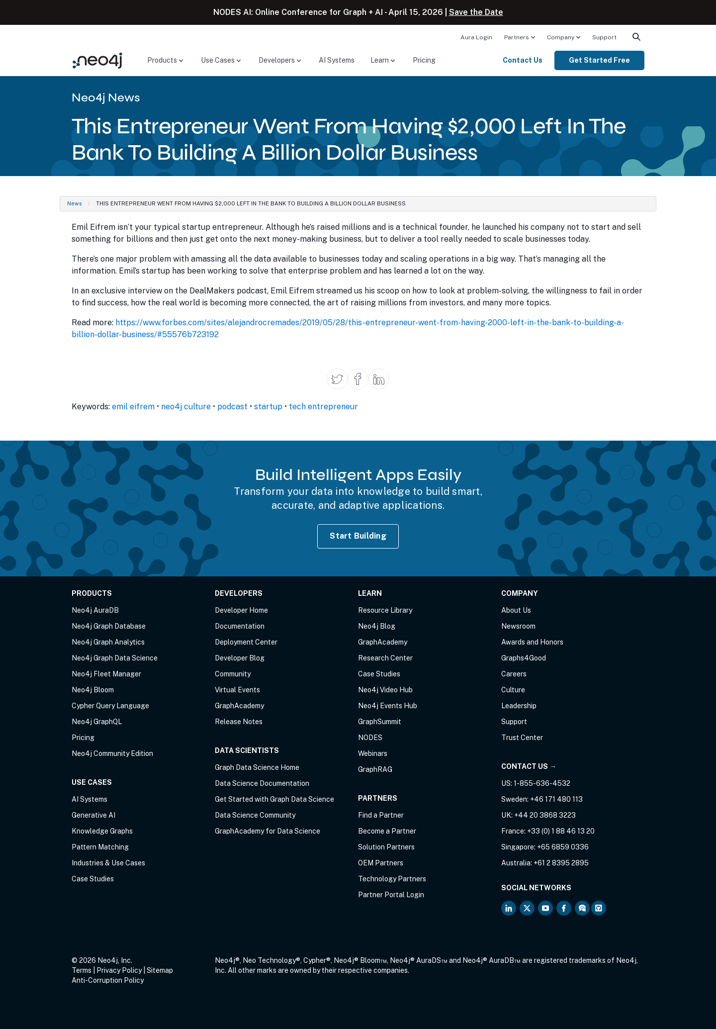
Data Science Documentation (262, 783)
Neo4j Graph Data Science (115, 658)
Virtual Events (237, 690)
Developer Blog (240, 658)
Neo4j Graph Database (109, 626)
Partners (516, 37)
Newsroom (518, 626)
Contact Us (522, 60)
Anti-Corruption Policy (108, 980)
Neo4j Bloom (93, 690)
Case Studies (93, 879)
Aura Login (476, 37)
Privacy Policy (119, 970)
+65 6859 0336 (563, 847)
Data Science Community (255, 815)
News (74, 203)
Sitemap (160, 970)
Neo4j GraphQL (97, 722)
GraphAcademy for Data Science (267, 831)
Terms (81, 970)
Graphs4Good (523, 658)
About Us (516, 610)
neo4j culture (186, 406)
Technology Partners (392, 879)
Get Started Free (599, 60)
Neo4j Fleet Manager (106, 674)
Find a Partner (381, 815)
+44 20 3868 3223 (545, 815)
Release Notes (239, 722)
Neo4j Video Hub (385, 690)
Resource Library (385, 610)
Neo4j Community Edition (112, 753)
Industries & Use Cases (108, 863)
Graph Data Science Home (257, 767)
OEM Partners (380, 863)
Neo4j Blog (376, 626)
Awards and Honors (532, 642)
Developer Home (241, 610)
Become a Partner (387, 831)
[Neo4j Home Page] (97, 60)
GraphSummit (379, 722)
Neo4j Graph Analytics (108, 642)
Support (604, 37)
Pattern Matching (100, 847)
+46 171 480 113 (556, 799)
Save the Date (476, 12)
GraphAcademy (239, 706)
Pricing (424, 60)
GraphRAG (375, 769)
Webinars (372, 753)
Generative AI (93, 815)
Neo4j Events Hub (387, 706)
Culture (513, 690)
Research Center (385, 658)
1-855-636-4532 (542, 783)
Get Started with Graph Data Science (274, 799)
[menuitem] (476, 37)
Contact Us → (528, 766)
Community (233, 674)
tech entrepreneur (323, 406)
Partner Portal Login (391, 895)
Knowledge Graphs (102, 831)
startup (268, 406)
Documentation (240, 626)
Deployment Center (246, 642)
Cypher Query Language (110, 706)
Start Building (358, 536)
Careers (514, 674)
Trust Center (522, 738)
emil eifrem (133, 406)
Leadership (519, 706)
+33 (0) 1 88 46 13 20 (561, 831)
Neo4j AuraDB (95, 610)
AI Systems (337, 60)
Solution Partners (386, 847)
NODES (370, 738)
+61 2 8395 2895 (561, 863)
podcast (232, 406)
